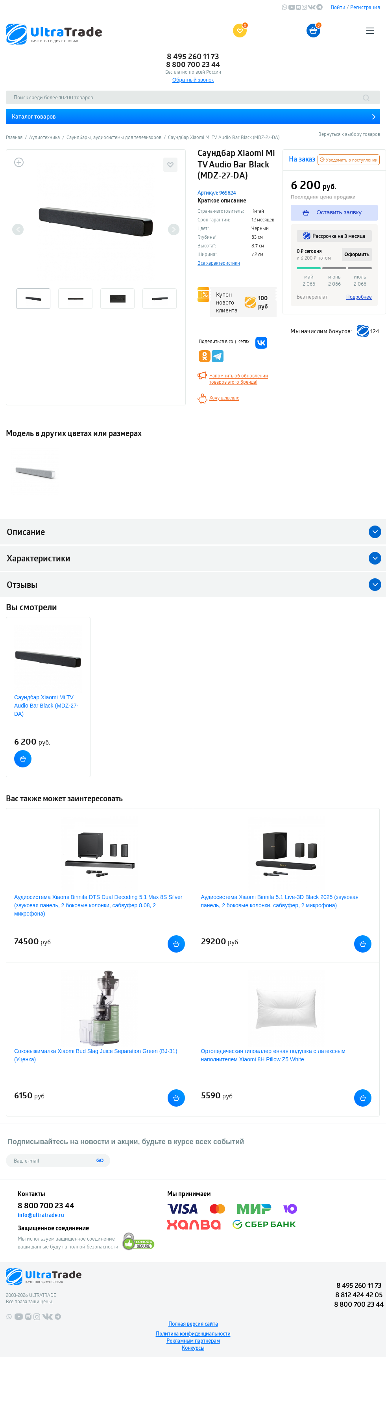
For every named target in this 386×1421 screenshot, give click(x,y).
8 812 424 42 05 (358, 1294)
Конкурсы (193, 1347)
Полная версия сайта (193, 1323)
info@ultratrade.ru (41, 1215)
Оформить (356, 254)
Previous (18, 229)
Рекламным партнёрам (193, 1340)
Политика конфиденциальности (193, 1333)
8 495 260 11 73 (193, 56)
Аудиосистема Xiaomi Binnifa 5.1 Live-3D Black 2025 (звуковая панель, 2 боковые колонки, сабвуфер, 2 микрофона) (280, 901)
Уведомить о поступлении (348, 160)
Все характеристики (219, 263)
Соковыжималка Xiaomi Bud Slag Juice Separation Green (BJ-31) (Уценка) (95, 1055)
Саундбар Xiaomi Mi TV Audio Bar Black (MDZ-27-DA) (46, 705)
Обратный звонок (193, 80)
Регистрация (365, 7)
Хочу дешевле (224, 397)
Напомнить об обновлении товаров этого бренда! (238, 378)
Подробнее (359, 296)
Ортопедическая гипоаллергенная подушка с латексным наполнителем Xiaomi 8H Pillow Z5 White (273, 1055)
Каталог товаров (34, 116)
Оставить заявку (332, 212)
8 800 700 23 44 (193, 64)
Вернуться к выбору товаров (349, 134)
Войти (338, 7)
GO (100, 1160)
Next (173, 229)
